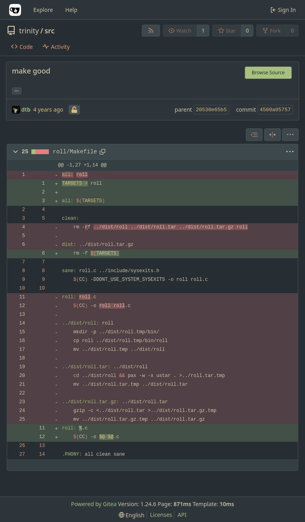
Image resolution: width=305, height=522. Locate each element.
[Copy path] (102, 151)
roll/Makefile (75, 152)
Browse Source (268, 72)
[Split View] (272, 134)
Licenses (161, 514)
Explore (43, 10)
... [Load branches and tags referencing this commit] (16, 90)
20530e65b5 (211, 110)
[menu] (290, 134)
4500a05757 (275, 110)
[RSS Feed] (151, 31)
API (182, 514)
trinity (29, 31)
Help (71, 10)
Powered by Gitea (94, 504)
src (49, 31)
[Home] (15, 10)
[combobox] (254, 134)
